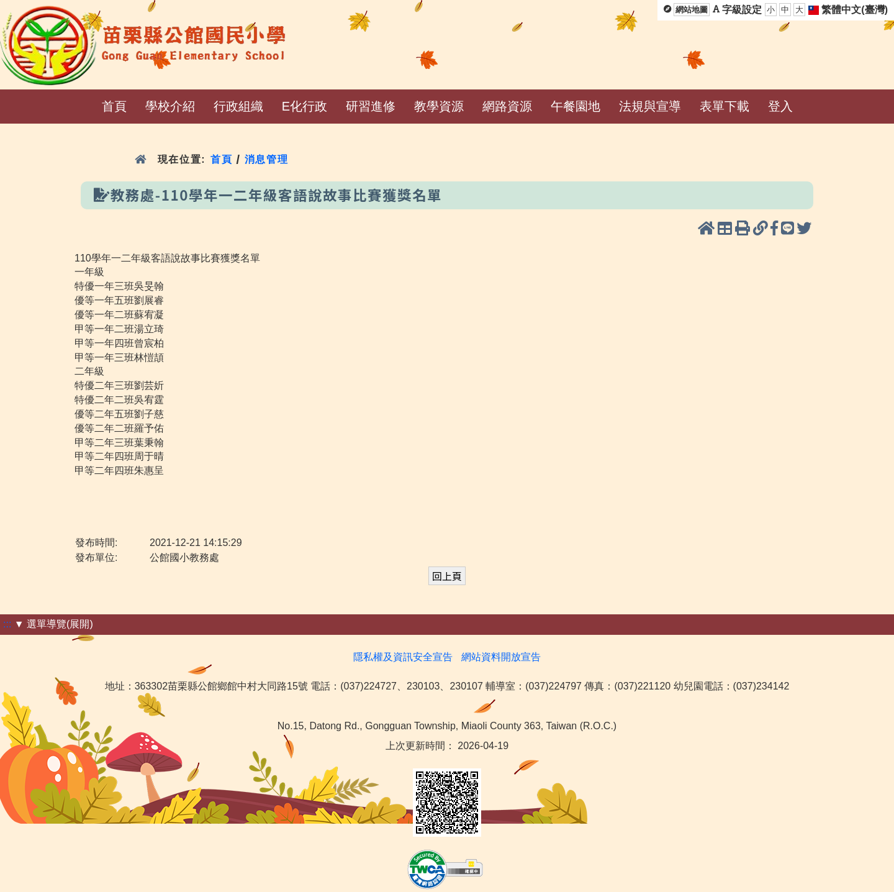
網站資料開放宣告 (501, 657)
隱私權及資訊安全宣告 (403, 657)
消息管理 (266, 159)
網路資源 (507, 106)
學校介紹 (170, 106)
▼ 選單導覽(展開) (53, 624)
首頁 (114, 106)
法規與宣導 (650, 106)
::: (7, 624)
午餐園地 (575, 106)
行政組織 (238, 106)
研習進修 (370, 106)
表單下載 (724, 106)
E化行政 (304, 106)
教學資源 (439, 106)
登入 (780, 106)
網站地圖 (691, 9)
